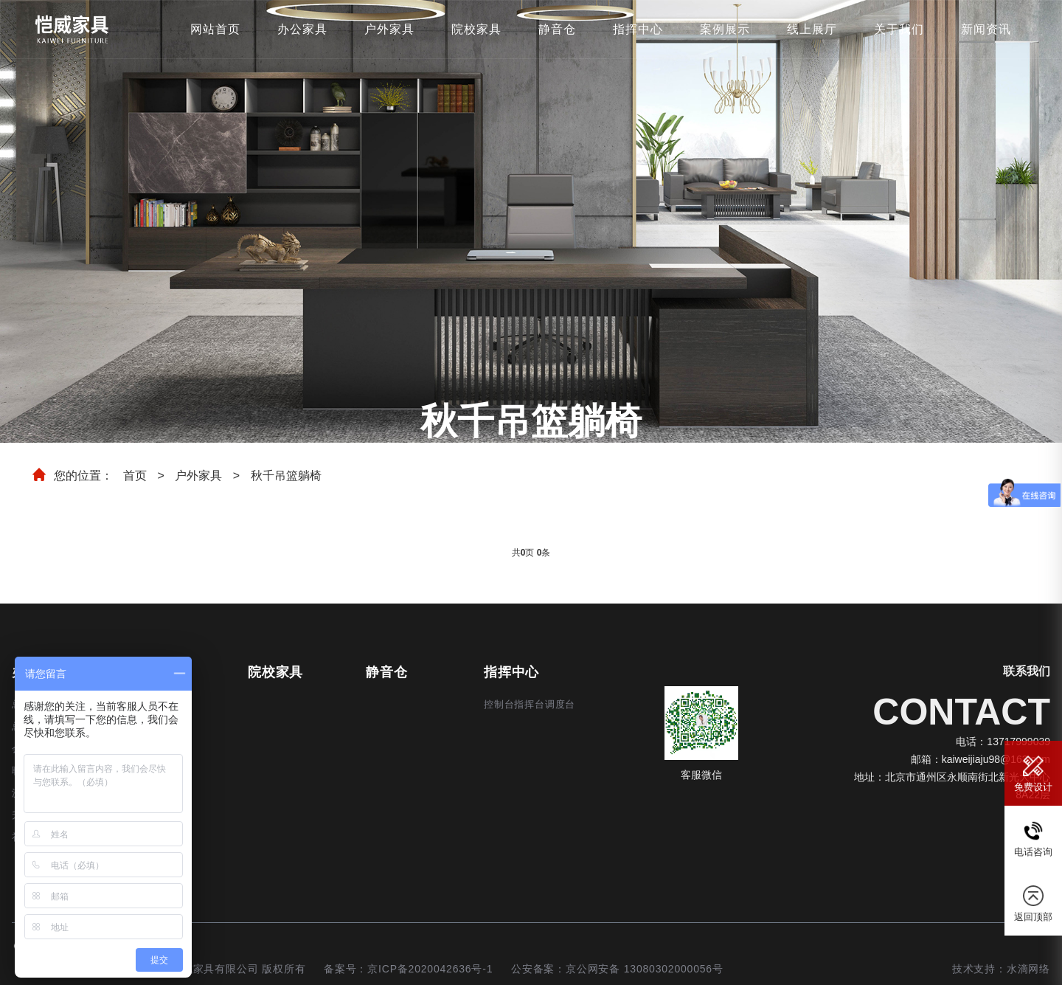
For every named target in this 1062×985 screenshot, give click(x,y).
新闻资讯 (986, 29)
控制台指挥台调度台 (529, 704)
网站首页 (215, 29)
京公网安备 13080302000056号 (644, 969)
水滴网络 (1028, 969)
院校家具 (476, 29)
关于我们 (899, 29)
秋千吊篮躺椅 (286, 475)
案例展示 (725, 29)
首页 (135, 475)
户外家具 (389, 29)
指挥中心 (638, 29)
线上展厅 (812, 29)
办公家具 (302, 29)
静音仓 (557, 29)
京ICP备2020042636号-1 (430, 969)
